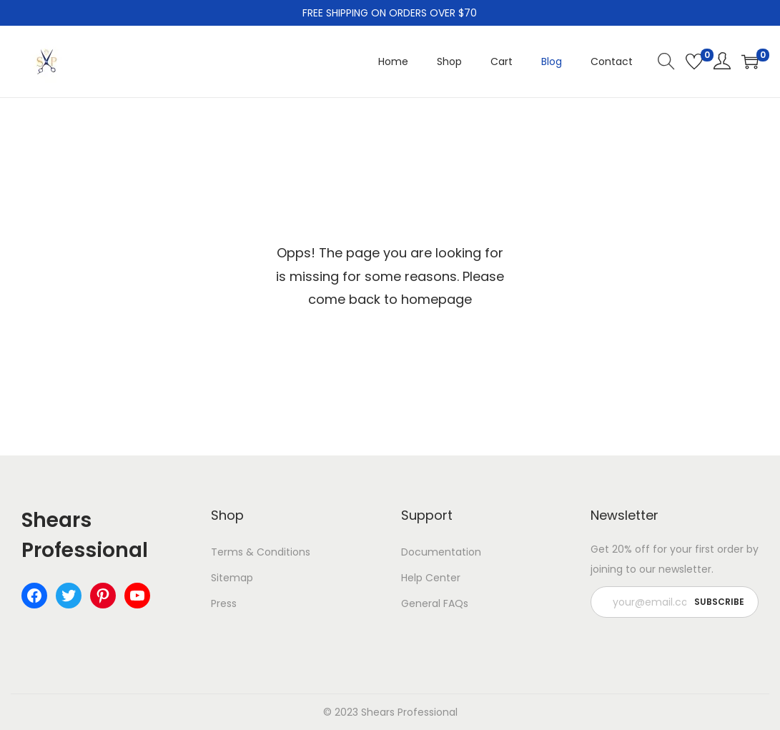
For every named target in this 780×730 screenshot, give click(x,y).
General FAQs (434, 603)
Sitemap (232, 578)
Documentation (441, 552)
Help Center (430, 578)
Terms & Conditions (260, 552)
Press (224, 603)
